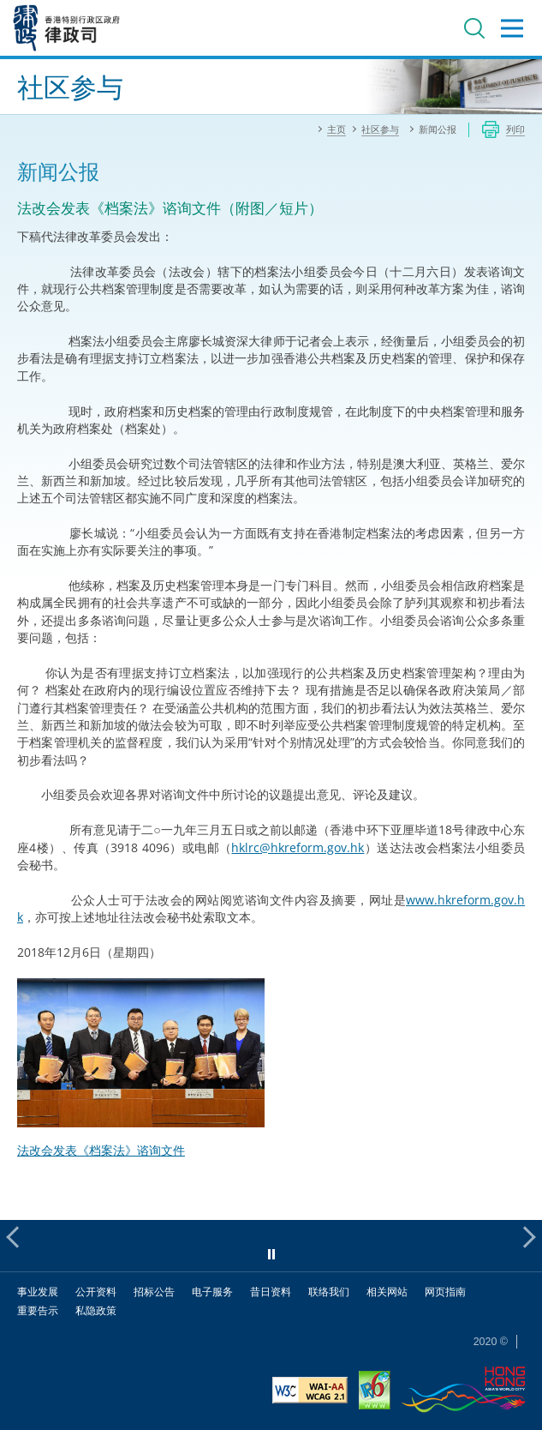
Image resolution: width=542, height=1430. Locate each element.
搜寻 (474, 28)
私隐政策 (95, 1310)
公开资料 (95, 1291)
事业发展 (37, 1291)
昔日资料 (270, 1291)
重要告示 (37, 1310)
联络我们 (328, 1291)
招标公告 (154, 1291)
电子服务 (212, 1291)
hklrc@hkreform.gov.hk (297, 847)
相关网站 (387, 1291)
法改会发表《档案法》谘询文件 (101, 1150)
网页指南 (445, 1291)
